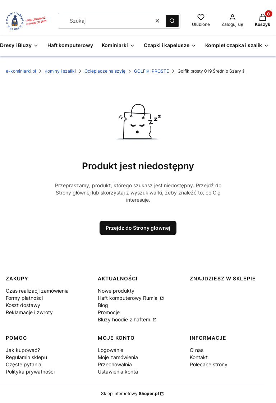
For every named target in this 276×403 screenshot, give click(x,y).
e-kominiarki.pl (21, 71)
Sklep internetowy (130, 393)
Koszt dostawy (23, 305)
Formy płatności (24, 298)
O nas (196, 350)
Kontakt (199, 357)
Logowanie (110, 350)
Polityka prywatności (30, 371)
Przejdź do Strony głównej (138, 228)
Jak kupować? (23, 350)
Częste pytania (23, 364)
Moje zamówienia (118, 357)
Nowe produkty (116, 291)
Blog (103, 305)
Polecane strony (208, 364)
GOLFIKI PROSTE (151, 71)
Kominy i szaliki (60, 71)
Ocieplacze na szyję (104, 71)
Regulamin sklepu (26, 357)
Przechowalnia (115, 364)
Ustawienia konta (118, 371)
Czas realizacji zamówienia (37, 291)
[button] (172, 21)
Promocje (109, 312)
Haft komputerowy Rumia (128, 298)
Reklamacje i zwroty (29, 312)
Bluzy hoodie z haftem (125, 319)
